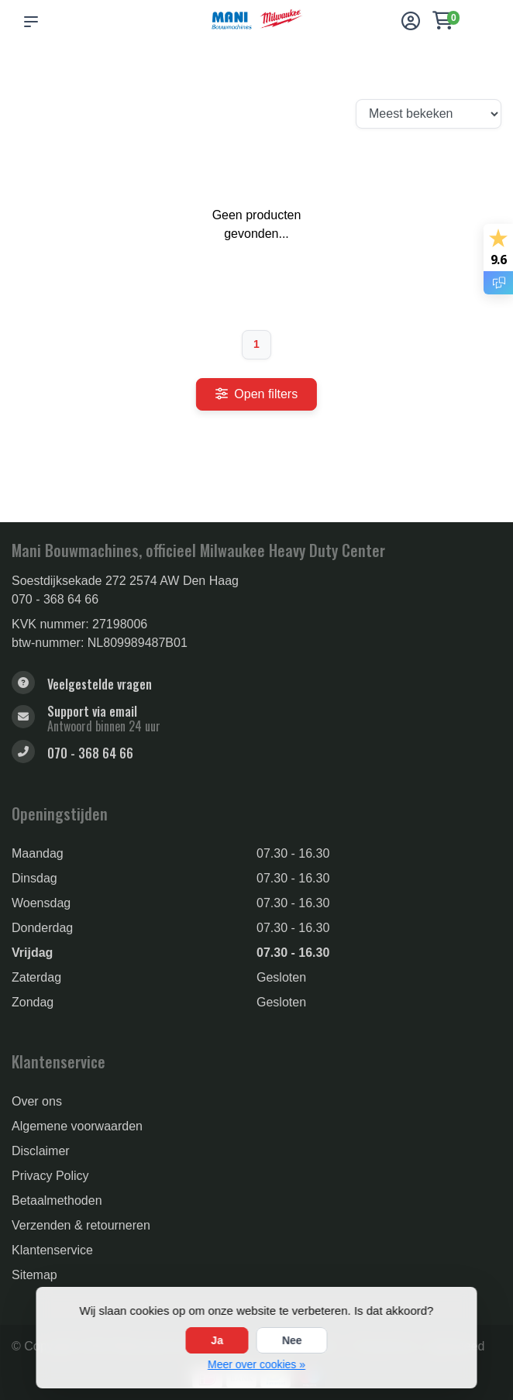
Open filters (256, 394)
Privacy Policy (50, 1175)
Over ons (37, 1101)
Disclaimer (41, 1150)
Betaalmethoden (57, 1200)
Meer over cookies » (256, 1364)
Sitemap (34, 1274)
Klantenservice (52, 1250)
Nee (292, 1340)
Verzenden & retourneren (81, 1225)
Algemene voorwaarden (77, 1126)
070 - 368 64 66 (55, 599)
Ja (217, 1340)
